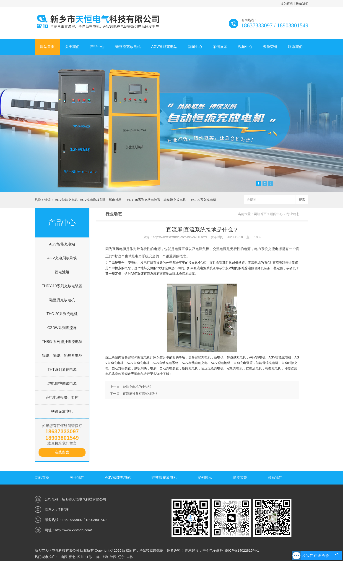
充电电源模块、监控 (62, 397)
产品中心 (97, 47)
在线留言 (62, 452)
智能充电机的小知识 (137, 387)
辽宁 (121, 557)
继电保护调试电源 (62, 383)
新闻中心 (195, 47)
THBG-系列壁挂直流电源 (62, 342)
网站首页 (47, 47)
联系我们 (302, 3)
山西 (64, 557)
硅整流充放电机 (128, 47)
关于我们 (72, 47)
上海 (105, 557)
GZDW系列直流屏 (62, 328)
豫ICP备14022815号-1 (242, 550)
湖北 (72, 557)
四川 (80, 557)
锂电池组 (115, 200)
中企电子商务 (213, 550)
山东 (97, 557)
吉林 (129, 557)
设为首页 (286, 3)
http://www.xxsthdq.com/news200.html (180, 237)
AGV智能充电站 (164, 47)
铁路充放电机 (62, 411)
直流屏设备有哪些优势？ (140, 393)
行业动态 (292, 214)
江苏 (89, 557)
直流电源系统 (203, 268)
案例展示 (220, 47)
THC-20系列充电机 (202, 200)
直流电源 (119, 249)
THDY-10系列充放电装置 (142, 200)
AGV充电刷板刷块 (93, 200)
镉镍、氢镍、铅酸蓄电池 (62, 356)
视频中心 (245, 47)
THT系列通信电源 (61, 369)
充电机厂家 (148, 357)
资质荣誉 (270, 47)
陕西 (113, 557)
